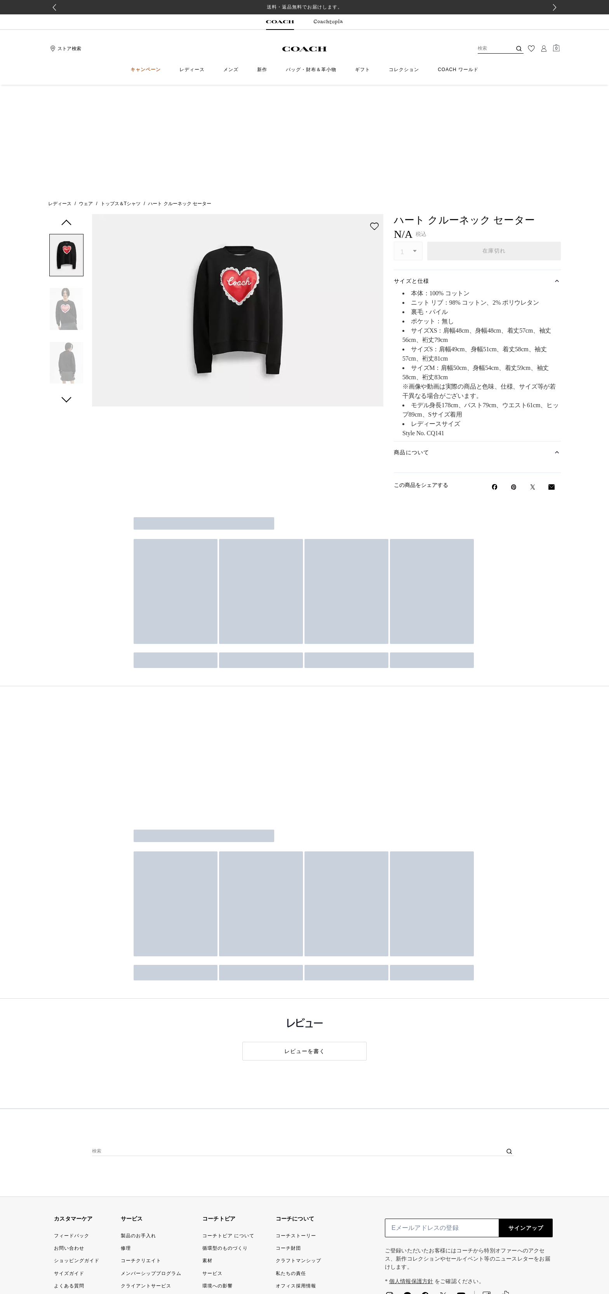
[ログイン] (543, 48)
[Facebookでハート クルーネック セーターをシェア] (494, 380)
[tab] (280, 22)
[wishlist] (374, 119)
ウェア (86, 96)
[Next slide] (554, 7)
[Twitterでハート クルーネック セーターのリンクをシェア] (533, 380)
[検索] (488, 48)
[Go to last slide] (54, 7)
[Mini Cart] (556, 48)
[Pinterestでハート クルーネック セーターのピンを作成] (514, 380)
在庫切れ (494, 144)
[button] (66, 150)
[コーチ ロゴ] (304, 49)
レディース (59, 96)
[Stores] (64, 48)
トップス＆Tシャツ (121, 96)
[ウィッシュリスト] (531, 48)
